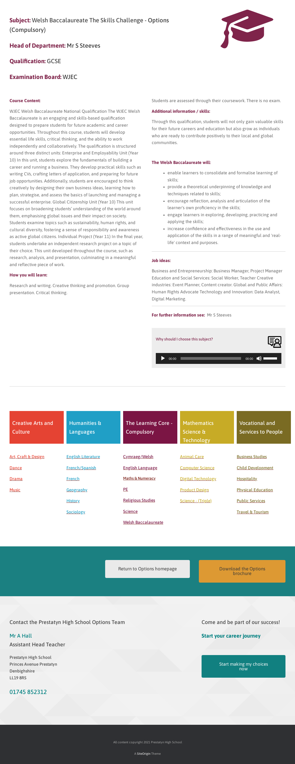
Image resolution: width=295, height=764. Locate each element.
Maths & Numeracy (139, 478)
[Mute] (259, 358)
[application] (219, 358)
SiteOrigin (143, 753)
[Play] (163, 358)
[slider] (211, 358)
